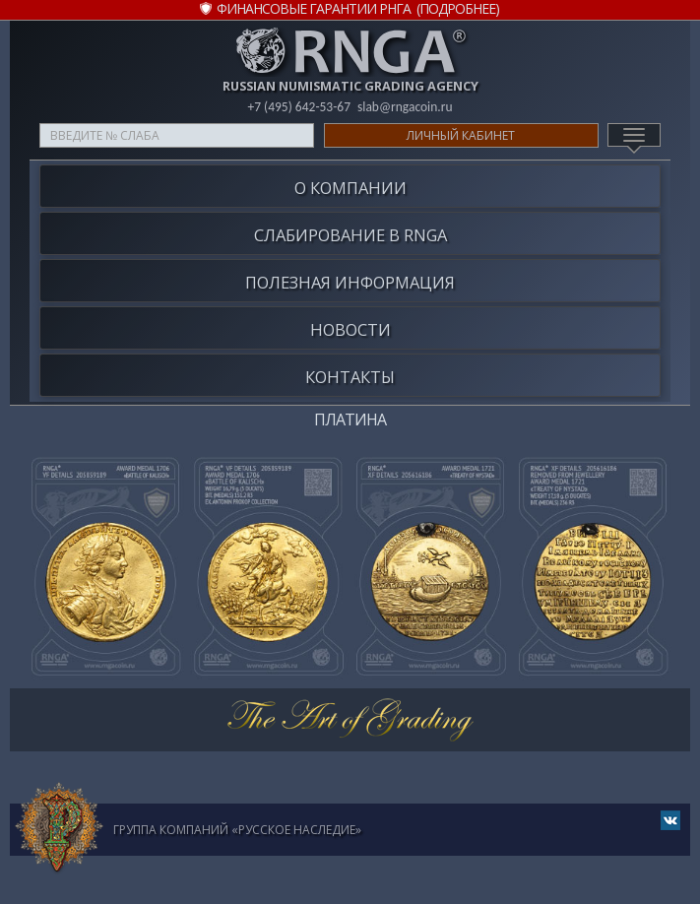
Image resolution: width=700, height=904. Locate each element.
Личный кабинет (461, 135)
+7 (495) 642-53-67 (298, 106)
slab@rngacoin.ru (405, 106)
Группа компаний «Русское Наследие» (237, 829)
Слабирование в (350, 235)
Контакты (350, 376)
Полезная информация (350, 282)
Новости (350, 329)
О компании (350, 187)
